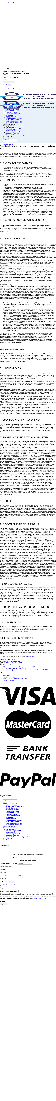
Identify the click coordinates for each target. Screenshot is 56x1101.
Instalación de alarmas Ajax (14, 123)
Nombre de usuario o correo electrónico (11, 876)
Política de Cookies (8, 680)
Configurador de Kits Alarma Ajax (15, 104)
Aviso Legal (6, 675)
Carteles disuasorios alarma (14, 118)
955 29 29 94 (9, 662)
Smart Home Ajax (11, 116)
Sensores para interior (12, 109)
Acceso (11, 882)
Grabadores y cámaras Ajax (14, 121)
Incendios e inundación (12, 119)
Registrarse (3, 904)
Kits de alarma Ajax (11, 106)
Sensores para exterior (12, 110)
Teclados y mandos (11, 112)
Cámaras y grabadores (12, 133)
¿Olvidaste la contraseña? (7, 885)
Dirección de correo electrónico (9, 891)
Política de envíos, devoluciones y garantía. (15, 678)
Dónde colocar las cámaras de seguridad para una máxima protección (23, 667)
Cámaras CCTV (10, 130)
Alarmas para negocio (9, 126)
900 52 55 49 (6, 4)
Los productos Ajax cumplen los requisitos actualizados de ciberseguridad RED (25, 670)
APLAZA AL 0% (7, 838)
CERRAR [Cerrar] (3, 869)
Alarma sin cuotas (11, 103)
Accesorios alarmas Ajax (13, 113)
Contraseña (3, 879)
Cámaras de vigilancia (9, 127)
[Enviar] (3, 802)
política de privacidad (40, 898)
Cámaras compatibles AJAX (14, 129)
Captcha (3, 901)
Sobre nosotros (30, 657)
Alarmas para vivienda (9, 826)
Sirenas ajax (9, 115)
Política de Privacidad (9, 677)
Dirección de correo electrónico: (12, 78)
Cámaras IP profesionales (13, 132)
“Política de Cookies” (41, 515)
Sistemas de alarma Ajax (10, 101)
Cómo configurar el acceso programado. (14, 668)
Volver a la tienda (8, 144)
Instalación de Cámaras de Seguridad (17, 135)
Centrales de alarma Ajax (13, 107)
